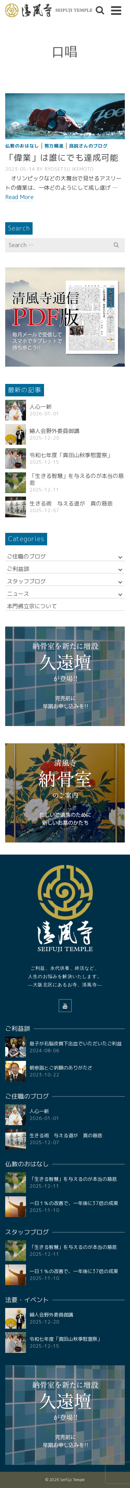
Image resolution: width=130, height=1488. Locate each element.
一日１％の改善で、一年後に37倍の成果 (73, 1203)
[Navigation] (116, 10)
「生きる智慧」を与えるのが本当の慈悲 (76, 479)
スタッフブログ (26, 581)
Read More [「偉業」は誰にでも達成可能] (19, 197)
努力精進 (54, 146)
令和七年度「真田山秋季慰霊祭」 (71, 455)
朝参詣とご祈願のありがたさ (61, 1067)
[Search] (99, 10)
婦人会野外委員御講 (54, 431)
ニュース (18, 593)
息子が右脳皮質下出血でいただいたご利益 (75, 1043)
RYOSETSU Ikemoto (69, 169)
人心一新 (40, 407)
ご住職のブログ (26, 556)
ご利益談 (18, 569)
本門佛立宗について (32, 606)
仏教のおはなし (22, 146)
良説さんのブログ (88, 146)
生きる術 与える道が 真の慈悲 (71, 503)
